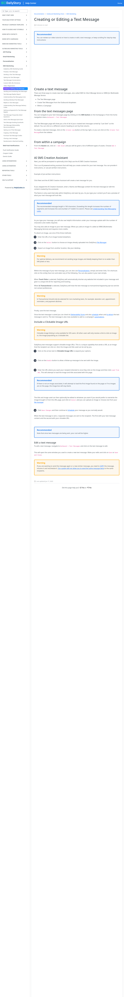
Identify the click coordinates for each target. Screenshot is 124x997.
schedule (95, 314)
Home (120, 3)
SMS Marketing (71, 14)
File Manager (101, 242)
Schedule (71, 410)
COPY (102, 466)
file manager (38, 402)
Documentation (39, 14)
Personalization (84, 271)
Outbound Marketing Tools (55, 14)
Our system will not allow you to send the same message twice (81, 468)
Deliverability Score (78, 314)
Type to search (12, 11)
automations (99, 317)
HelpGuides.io (19, 188)
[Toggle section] (26, 15)
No (89, 488)
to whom (110, 314)
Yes (82, 488)
